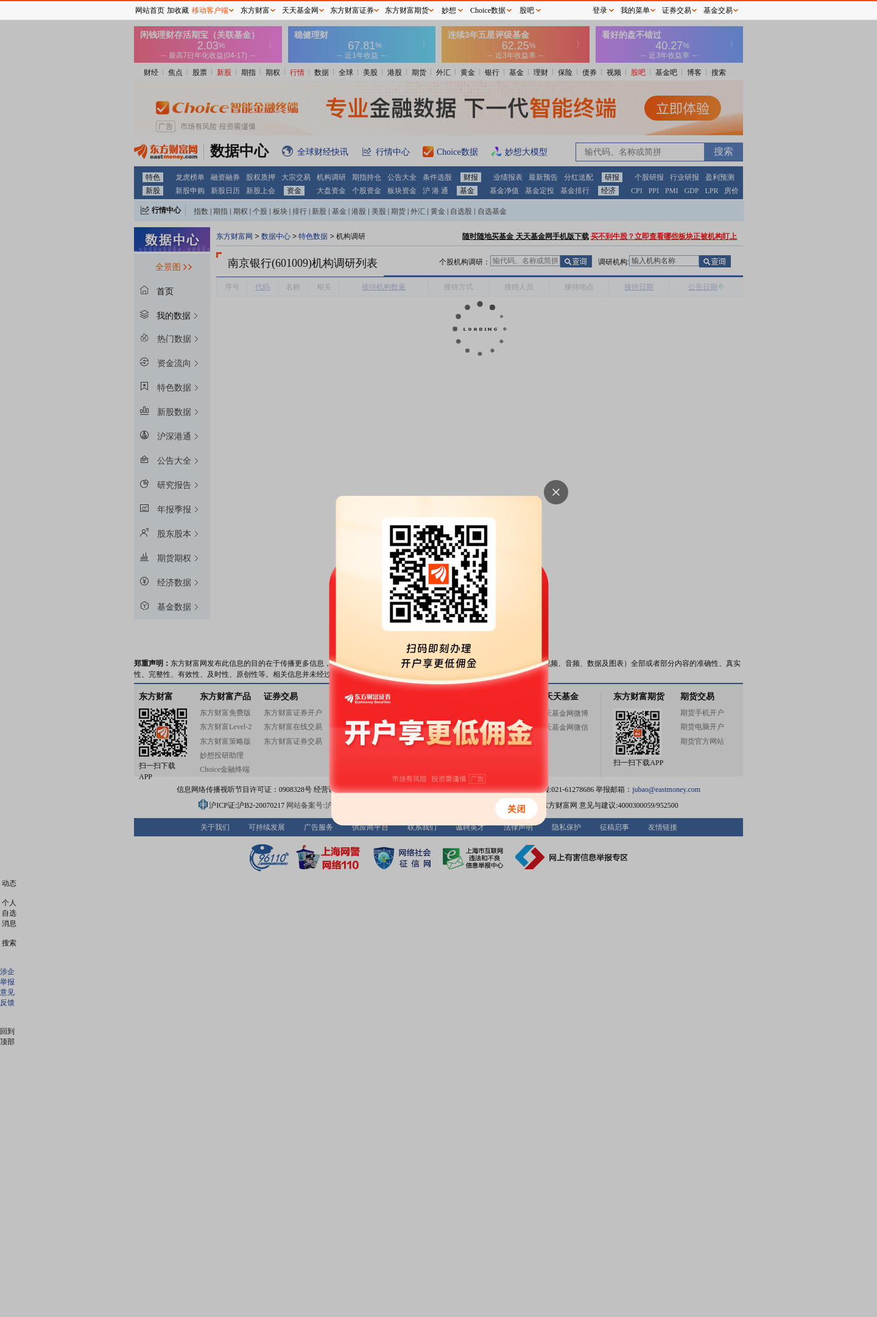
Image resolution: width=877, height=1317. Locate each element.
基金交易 (718, 10)
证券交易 (676, 10)
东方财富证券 (352, 10)
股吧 (527, 10)
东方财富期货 (407, 10)
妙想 (449, 10)
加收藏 (178, 10)
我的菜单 (635, 10)
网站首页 (149, 10)
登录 (600, 10)
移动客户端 (210, 10)
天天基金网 (300, 10)
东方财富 (255, 10)
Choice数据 (487, 10)
